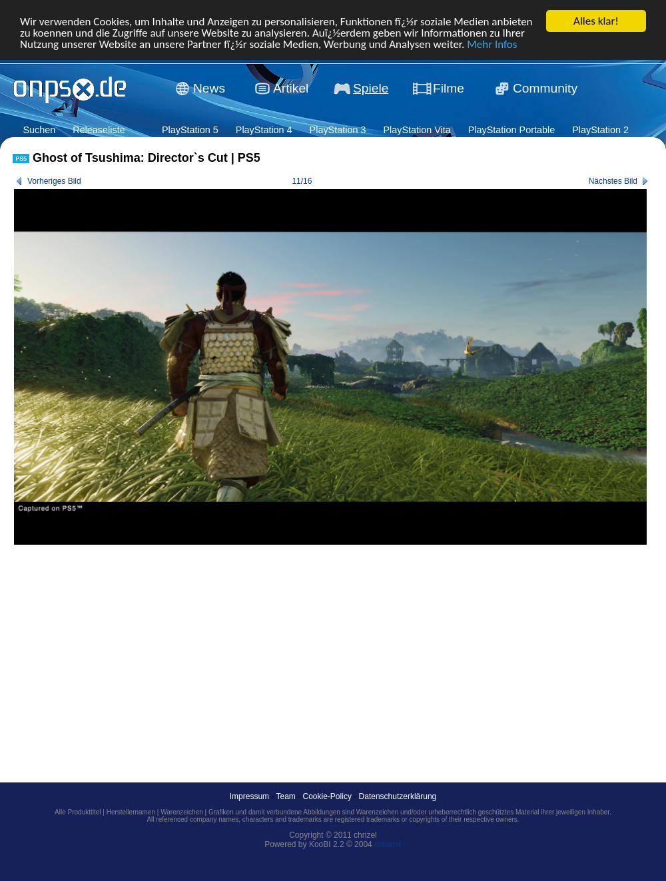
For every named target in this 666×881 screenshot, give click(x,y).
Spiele (370, 88)
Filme (448, 88)
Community (545, 88)
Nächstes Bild (613, 181)
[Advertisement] (242, 648)
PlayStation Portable (511, 130)
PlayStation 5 (190, 130)
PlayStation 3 (338, 130)
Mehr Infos (492, 44)
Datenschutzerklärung (398, 796)
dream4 (388, 844)
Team (286, 796)
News (209, 88)
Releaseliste (99, 130)
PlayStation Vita (416, 130)
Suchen (39, 130)
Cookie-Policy (327, 796)
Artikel (290, 88)
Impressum (249, 796)
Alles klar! (596, 21)
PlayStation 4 (264, 130)
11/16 (302, 181)
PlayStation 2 (600, 130)
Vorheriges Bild (54, 181)
